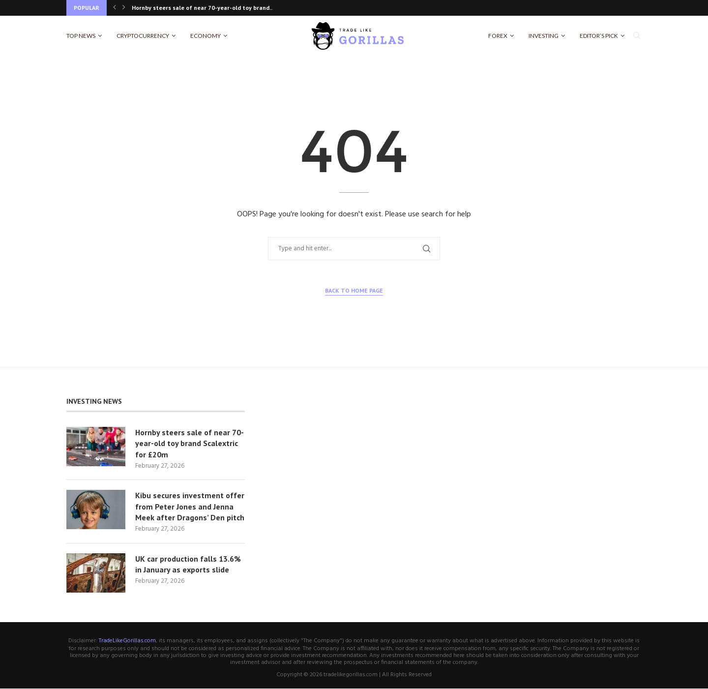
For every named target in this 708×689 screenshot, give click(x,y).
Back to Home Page (354, 290)
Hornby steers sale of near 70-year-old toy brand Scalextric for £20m (189, 443)
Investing (544, 35)
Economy (205, 35)
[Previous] (114, 8)
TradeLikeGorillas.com (127, 641)
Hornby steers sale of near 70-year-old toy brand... (203, 7)
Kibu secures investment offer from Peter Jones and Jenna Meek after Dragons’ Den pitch (189, 507)
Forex (497, 35)
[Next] (124, 8)
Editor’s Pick (599, 35)
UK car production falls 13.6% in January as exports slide (188, 564)
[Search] (637, 36)
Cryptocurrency (143, 35)
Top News (80, 35)
